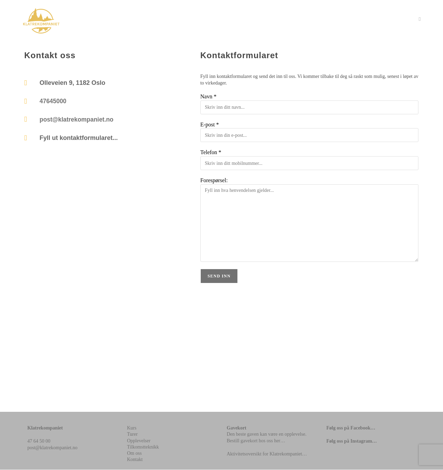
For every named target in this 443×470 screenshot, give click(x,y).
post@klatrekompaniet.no (77, 120)
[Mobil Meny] (420, 19)
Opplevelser (139, 440)
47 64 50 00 (39, 441)
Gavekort (236, 428)
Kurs (131, 428)
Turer (132, 434)
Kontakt (135, 459)
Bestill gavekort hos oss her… (256, 440)
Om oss (134, 453)
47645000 (53, 101)
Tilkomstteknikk (143, 447)
